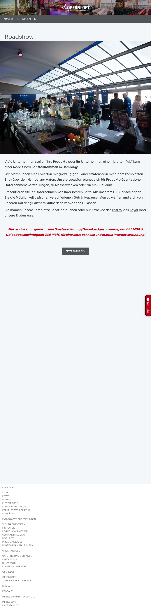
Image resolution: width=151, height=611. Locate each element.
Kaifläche (8, 513)
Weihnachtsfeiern (13, 524)
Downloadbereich (14, 566)
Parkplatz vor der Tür (16, 510)
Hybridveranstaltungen (17, 545)
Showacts (9, 563)
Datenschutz (10, 605)
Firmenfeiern (10, 527)
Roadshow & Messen (15, 531)
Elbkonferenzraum (14, 506)
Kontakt (7, 591)
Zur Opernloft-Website (16, 580)
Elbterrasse (24, 215)
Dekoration (9, 559)
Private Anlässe (12, 541)
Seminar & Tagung (13, 534)
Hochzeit (8, 538)
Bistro (117, 210)
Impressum (9, 602)
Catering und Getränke (17, 556)
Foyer (134, 210)
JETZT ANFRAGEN (75, 251)
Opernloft (9, 577)
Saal (5, 492)
